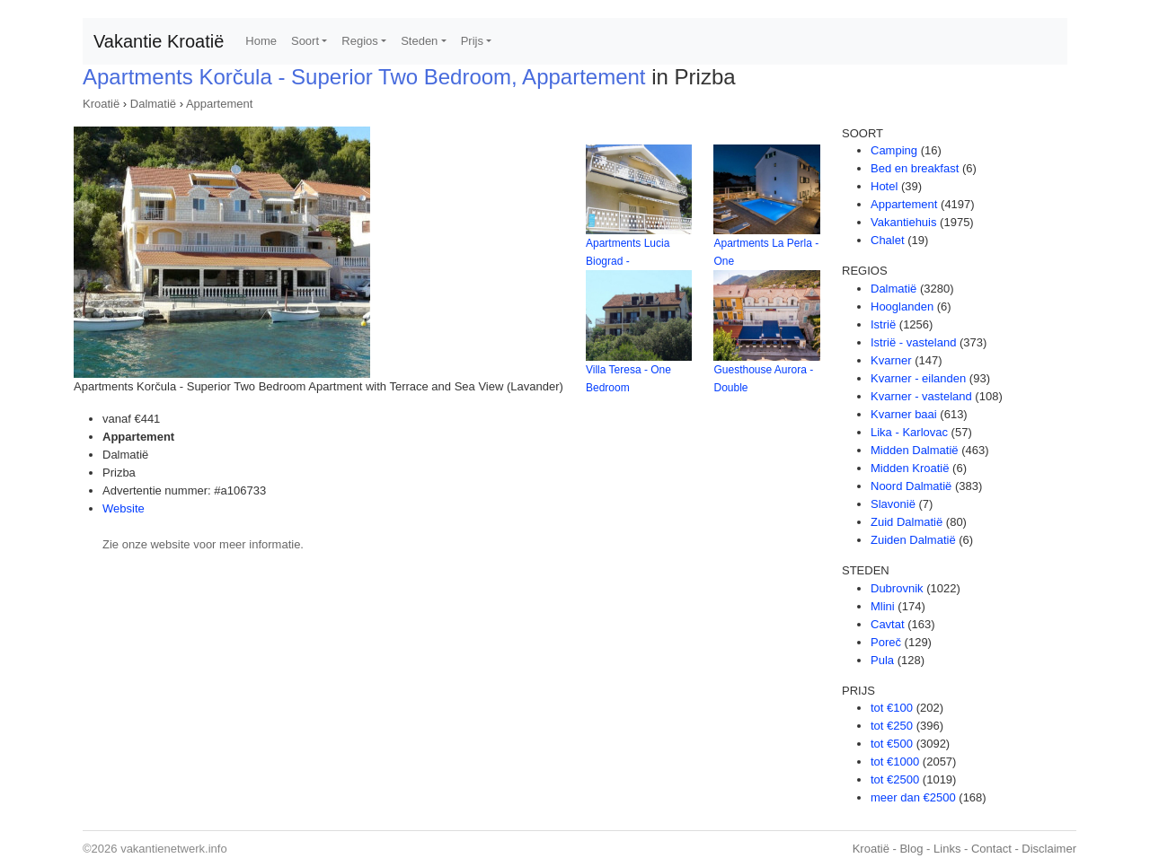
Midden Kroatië (910, 468)
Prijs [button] (472, 41)
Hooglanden (902, 306)
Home (261, 41)
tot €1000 (895, 761)
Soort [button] (305, 41)
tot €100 (892, 707)
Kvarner (891, 360)
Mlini (883, 606)
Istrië (883, 324)
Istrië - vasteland (913, 342)
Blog (911, 848)
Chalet (888, 240)
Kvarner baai (904, 414)
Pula (882, 660)
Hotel (884, 186)
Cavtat (888, 624)
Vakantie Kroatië (158, 41)
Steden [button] (419, 41)
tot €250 (892, 725)
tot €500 (892, 743)
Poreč (886, 642)
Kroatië (101, 103)
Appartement (219, 103)
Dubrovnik (897, 588)
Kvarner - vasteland (921, 396)
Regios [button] (359, 41)
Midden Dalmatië (915, 450)
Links (946, 848)
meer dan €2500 (913, 797)
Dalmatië (153, 103)
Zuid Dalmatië (906, 522)
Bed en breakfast (915, 168)
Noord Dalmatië (911, 486)
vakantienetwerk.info (173, 848)
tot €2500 (895, 779)
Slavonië (893, 504)
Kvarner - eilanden (918, 378)
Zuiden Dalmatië (913, 540)
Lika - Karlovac (909, 432)
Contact (991, 848)
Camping (894, 150)
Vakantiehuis (903, 222)
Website (123, 508)
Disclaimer (1049, 848)
